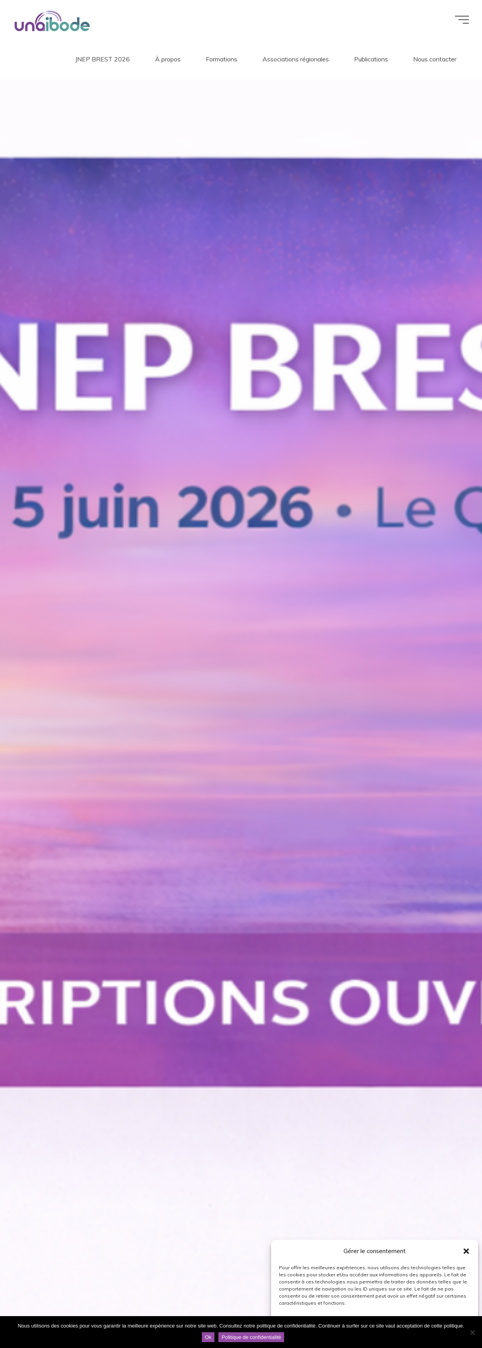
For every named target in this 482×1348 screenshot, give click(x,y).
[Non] (472, 1332)
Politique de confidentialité (251, 1337)
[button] (466, 1251)
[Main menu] (459, 20)
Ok (208, 1337)
